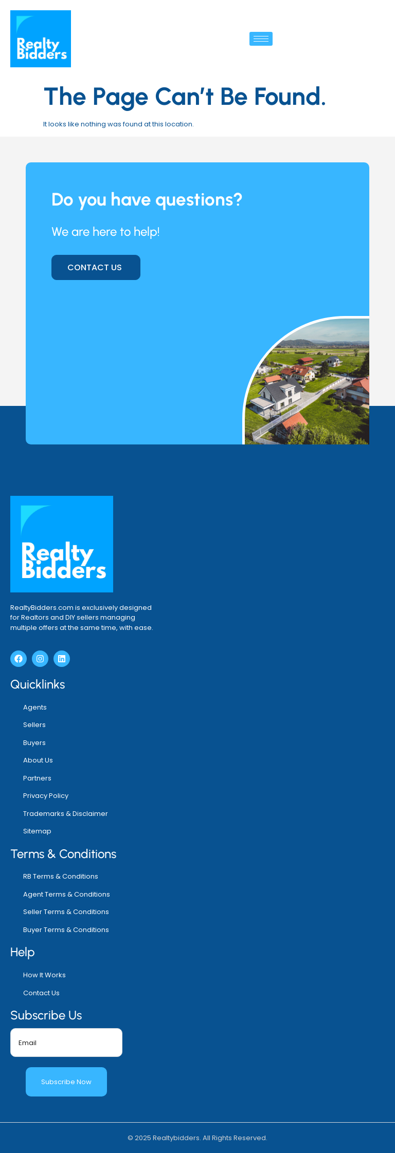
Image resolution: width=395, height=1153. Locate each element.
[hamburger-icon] (261, 39)
